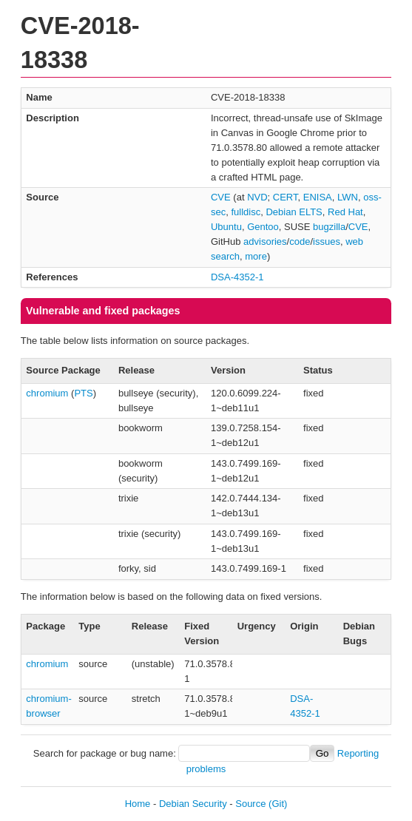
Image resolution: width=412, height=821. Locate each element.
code (299, 241)
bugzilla (329, 226)
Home (138, 803)
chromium (47, 393)
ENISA (317, 197)
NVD (257, 197)
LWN (347, 197)
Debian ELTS (294, 211)
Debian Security (193, 803)
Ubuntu (226, 226)
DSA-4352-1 (237, 277)
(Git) (278, 803)
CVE (221, 197)
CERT (285, 197)
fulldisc (245, 211)
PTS (83, 393)
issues (326, 241)
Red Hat (345, 211)
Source (250, 803)
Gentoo (263, 226)
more (256, 256)
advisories (265, 241)
